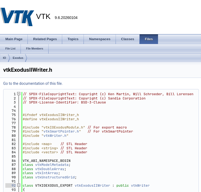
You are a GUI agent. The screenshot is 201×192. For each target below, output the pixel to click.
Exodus (18, 57)
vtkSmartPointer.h (61, 131)
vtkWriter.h (55, 135)
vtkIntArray (46, 173)
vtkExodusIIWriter (92, 185)
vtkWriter (140, 185)
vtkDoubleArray (49, 169)
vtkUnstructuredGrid (55, 177)
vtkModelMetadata (52, 164)
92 (10, 185)
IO (4, 57)
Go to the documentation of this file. (33, 83)
